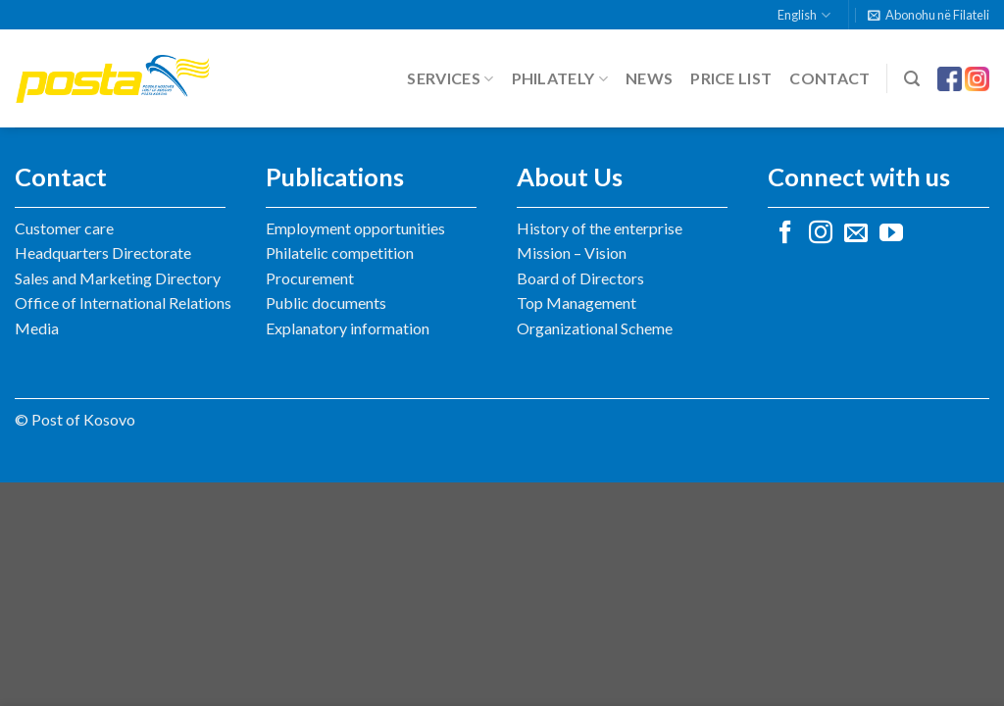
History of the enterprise (599, 228)
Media (37, 328)
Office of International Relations (123, 302)
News (649, 78)
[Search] (912, 79)
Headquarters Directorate (103, 252)
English (803, 15)
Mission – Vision (572, 252)
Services (450, 78)
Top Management (576, 302)
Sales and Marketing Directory (118, 278)
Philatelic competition (340, 252)
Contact (829, 78)
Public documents (326, 302)
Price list (731, 78)
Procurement (310, 278)
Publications (335, 176)
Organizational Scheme (595, 328)
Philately (560, 78)
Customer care (64, 228)
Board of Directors (580, 278)
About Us (570, 176)
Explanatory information (347, 328)
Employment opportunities (355, 228)
